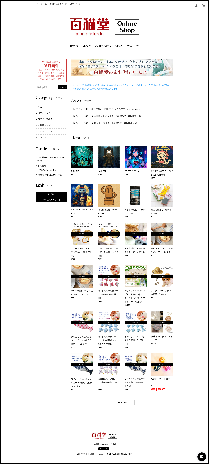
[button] (103, 46)
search (63, 87)
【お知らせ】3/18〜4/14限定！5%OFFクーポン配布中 (97, 123)
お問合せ (42, 165)
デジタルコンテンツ (47, 131)
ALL (40, 107)
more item (122, 402)
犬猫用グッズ (44, 113)
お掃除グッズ (44, 125)
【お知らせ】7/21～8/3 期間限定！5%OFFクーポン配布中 (98, 109)
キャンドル (43, 137)
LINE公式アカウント (51, 200)
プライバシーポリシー (48, 170)
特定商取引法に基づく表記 (50, 175)
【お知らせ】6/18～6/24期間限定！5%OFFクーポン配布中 (99, 116)
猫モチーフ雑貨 (45, 119)
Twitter (51, 194)
